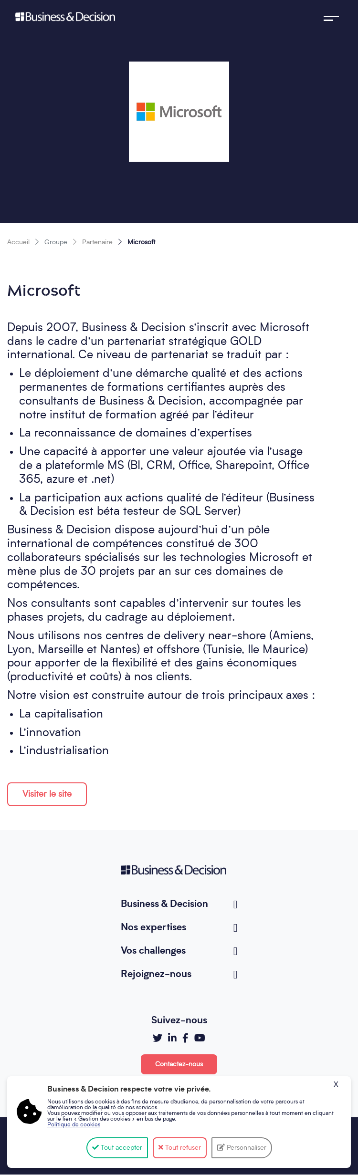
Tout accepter (117, 1147)
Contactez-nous (179, 1064)
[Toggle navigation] (331, 16)
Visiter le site (47, 794)
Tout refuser (179, 1147)
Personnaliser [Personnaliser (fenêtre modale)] (245, 1147)
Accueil (18, 242)
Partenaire (97, 242)
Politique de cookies (73, 1125)
